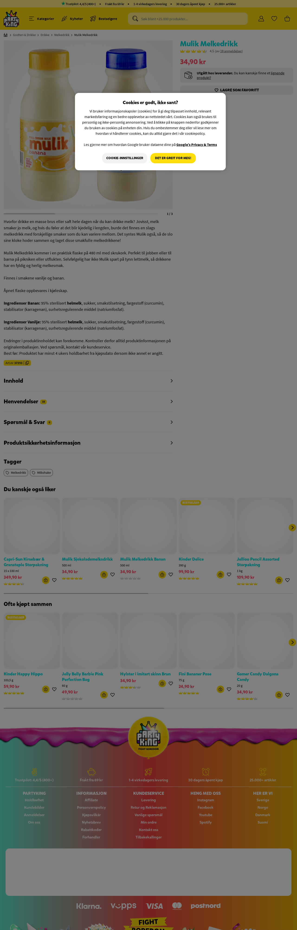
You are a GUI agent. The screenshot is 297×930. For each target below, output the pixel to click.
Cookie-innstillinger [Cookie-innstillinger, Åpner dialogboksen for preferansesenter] (124, 158)
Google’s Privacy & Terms (196, 144)
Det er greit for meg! (173, 158)
